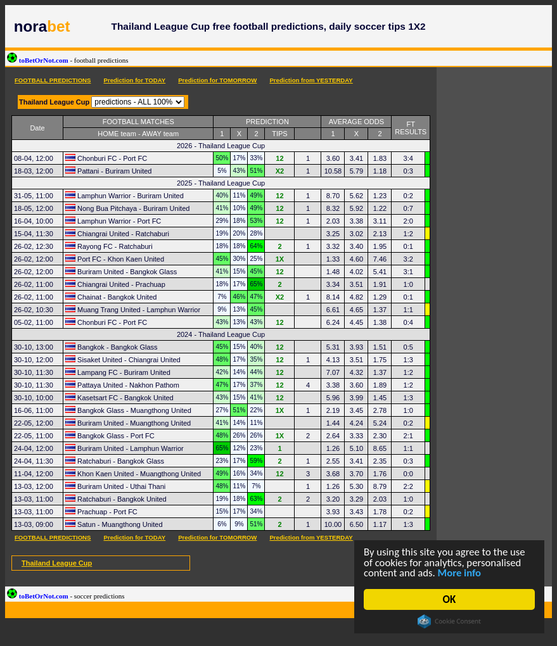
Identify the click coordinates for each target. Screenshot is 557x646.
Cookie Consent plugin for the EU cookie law (449, 621)
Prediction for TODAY (134, 80)
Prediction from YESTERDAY (310, 80)
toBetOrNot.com (68, 60)
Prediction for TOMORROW (217, 80)
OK (449, 599)
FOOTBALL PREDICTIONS (53, 80)
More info (461, 573)
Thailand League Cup (57, 563)
